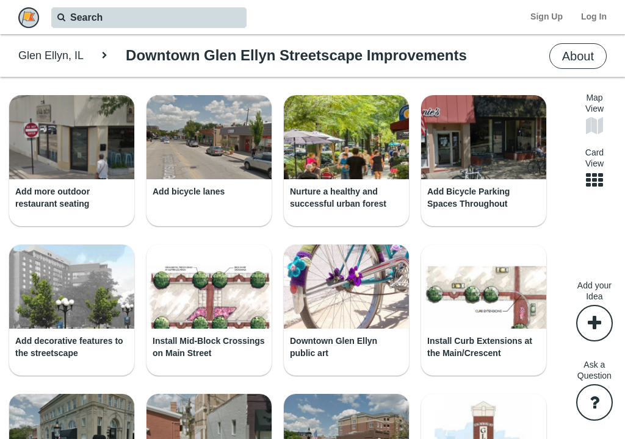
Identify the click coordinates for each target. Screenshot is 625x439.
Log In (594, 16)
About (578, 56)
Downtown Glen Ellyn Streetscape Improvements (296, 55)
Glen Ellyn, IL (51, 55)
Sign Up (546, 16)
